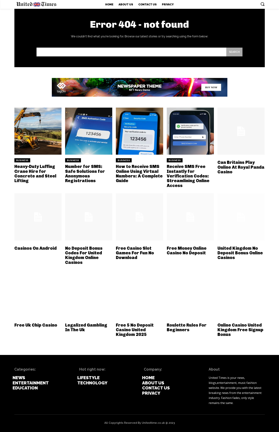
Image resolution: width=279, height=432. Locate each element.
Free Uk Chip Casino (35, 325)
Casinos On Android (35, 248)
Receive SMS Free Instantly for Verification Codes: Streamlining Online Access (188, 176)
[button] (262, 4)
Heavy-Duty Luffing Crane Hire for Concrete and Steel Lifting (35, 173)
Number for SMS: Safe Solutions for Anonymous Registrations (85, 173)
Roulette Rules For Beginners (187, 327)
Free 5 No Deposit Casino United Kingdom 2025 (135, 329)
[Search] (234, 52)
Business (22, 160)
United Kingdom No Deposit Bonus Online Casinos (240, 253)
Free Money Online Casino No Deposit (187, 250)
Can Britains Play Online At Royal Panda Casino (240, 167)
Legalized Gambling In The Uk (86, 327)
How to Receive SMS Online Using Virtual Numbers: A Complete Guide (139, 173)
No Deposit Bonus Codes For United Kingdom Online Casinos (84, 255)
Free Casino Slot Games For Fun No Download (135, 253)
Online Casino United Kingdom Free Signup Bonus (240, 329)
